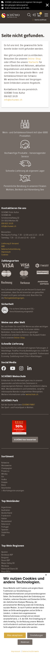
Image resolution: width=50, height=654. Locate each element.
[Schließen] (46, 575)
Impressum (15, 651)
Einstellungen (36, 635)
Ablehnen (25, 642)
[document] (25, 604)
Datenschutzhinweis (30, 651)
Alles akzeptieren (15, 635)
